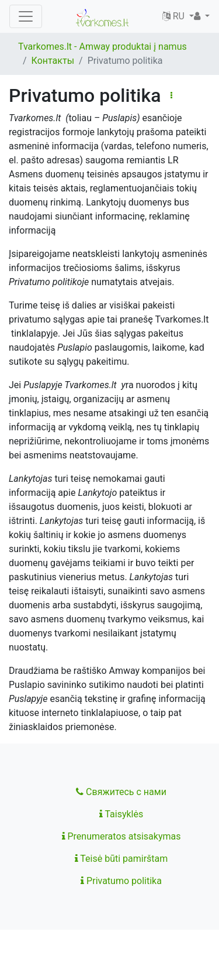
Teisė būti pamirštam (121, 858)
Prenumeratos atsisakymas (121, 836)
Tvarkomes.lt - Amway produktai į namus (102, 46)
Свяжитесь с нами (121, 791)
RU (174, 16)
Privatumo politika (121, 880)
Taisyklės (121, 814)
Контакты (53, 60)
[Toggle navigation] (25, 16)
